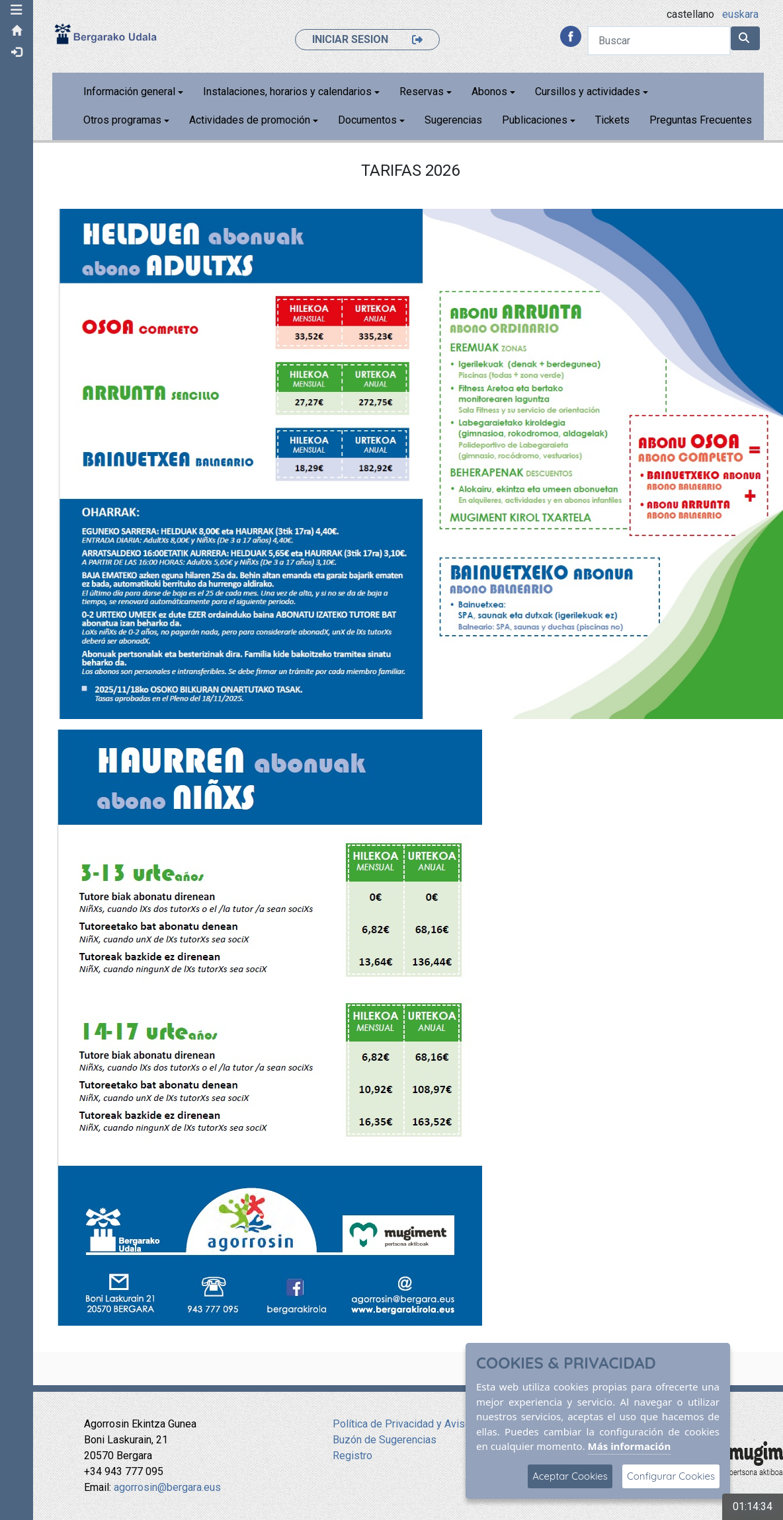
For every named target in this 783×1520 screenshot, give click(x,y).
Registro (352, 1455)
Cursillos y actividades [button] (587, 91)
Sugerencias (453, 120)
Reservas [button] (421, 91)
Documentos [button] (367, 120)
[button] (16, 10)
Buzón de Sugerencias (384, 1439)
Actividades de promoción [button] (249, 120)
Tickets (612, 120)
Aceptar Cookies (570, 1476)
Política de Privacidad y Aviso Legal (416, 1424)
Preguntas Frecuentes (700, 120)
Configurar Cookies (671, 1476)
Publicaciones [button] (534, 120)
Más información (629, 1446)
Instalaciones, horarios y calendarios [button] (287, 91)
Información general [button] (129, 91)
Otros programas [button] (122, 120)
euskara (740, 14)
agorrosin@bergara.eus (167, 1487)
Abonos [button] (489, 91)
